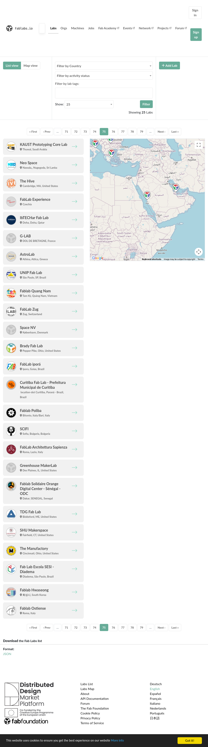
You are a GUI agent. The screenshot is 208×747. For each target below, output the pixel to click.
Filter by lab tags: (67, 83)
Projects (164, 28)
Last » (175, 131)
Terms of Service (92, 723)
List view (12, 65)
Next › (161, 131)
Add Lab (169, 65)
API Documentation (94, 698)
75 (104, 131)
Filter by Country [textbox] (69, 66)
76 (113, 131)
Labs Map (87, 689)
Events (129, 28)
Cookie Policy (90, 713)
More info (125, 741)
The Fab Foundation (94, 708)
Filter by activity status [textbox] (73, 76)
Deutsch (156, 684)
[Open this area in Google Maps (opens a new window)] (97, 258)
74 (94, 131)
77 (122, 131)
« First (33, 131)
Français (155, 698)
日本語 (155, 718)
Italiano (155, 703)
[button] (147, 195)
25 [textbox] (68, 104)
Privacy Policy (90, 718)
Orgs (64, 28)
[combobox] (104, 66)
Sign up (196, 34)
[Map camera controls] (199, 252)
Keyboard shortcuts (151, 259)
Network (146, 28)
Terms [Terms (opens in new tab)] (201, 259)
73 (85, 131)
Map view (31, 65)
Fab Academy (108, 28)
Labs (53, 28)
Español (155, 694)
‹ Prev (46, 131)
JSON (7, 654)
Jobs (91, 28)
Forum (181, 28)
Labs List (86, 684)
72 (75, 131)
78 (132, 131)
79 (141, 131)
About (84, 694)
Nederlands (158, 708)
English (155, 689)
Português (157, 713)
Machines (77, 28)
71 (66, 131)
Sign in (195, 12)
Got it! (189, 740)
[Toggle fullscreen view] (199, 145)
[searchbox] (57, 93)
